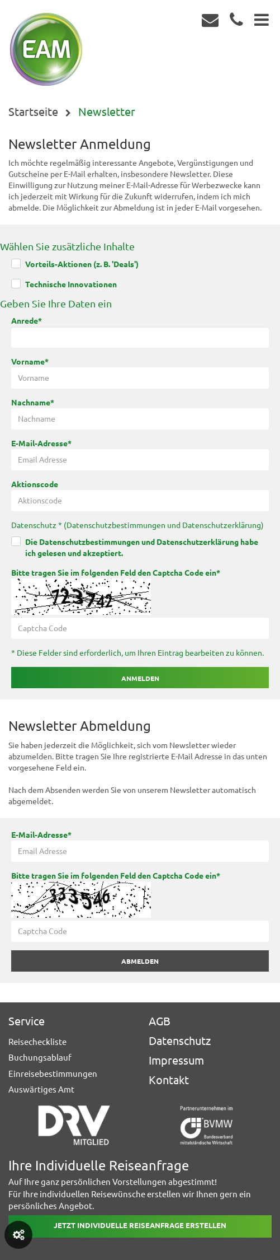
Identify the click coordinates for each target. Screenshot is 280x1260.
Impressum (176, 1060)
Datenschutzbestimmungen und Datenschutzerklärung (164, 525)
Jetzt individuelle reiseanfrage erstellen (140, 1225)
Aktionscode (34, 484)
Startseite (33, 111)
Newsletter (106, 111)
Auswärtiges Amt (41, 1089)
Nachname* (32, 402)
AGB (159, 1021)
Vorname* (30, 361)
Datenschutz (180, 1040)
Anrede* (26, 320)
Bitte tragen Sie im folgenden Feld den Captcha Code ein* (115, 572)
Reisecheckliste (37, 1042)
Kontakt (169, 1080)
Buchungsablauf (40, 1057)
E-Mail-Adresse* (41, 443)
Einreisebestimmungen (52, 1074)
